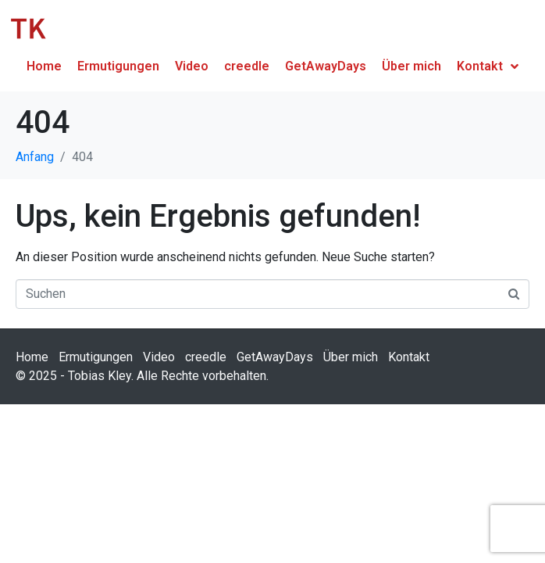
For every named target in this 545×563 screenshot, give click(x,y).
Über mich (350, 357)
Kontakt (408, 357)
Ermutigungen (96, 357)
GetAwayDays (275, 357)
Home (32, 357)
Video (159, 357)
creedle (205, 357)
